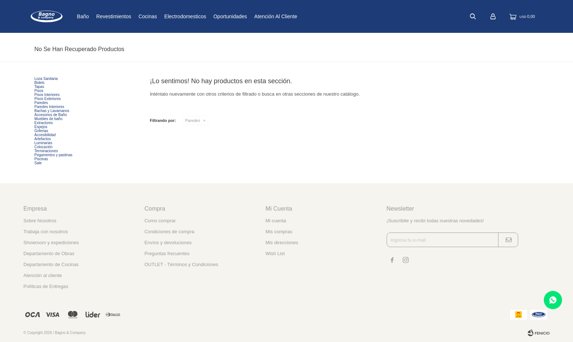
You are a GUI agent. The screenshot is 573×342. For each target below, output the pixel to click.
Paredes (192, 120)
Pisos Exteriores (47, 99)
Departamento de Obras (48, 253)
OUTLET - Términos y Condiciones (181, 264)
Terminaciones (46, 151)
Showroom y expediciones (51, 242)
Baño (107, 16)
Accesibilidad (45, 135)
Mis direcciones (281, 242)
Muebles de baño (48, 119)
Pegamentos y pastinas (53, 155)
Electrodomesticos (209, 16)
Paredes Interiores (49, 107)
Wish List (275, 253)
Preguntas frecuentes (167, 253)
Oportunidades (254, 16)
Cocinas (172, 16)
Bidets (39, 83)
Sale (38, 163)
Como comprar (160, 220)
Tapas (39, 87)
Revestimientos (137, 16)
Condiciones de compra (169, 231)
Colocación (43, 147)
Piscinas (41, 159)
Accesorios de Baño (50, 115)
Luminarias (43, 143)
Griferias (41, 131)
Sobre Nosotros (39, 220)
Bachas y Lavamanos (51, 111)
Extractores (43, 123)
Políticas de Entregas (45, 286)
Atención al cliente (300, 16)
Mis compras (278, 231)
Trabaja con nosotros (45, 231)
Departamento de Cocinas (51, 264)
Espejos (41, 127)
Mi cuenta (275, 220)
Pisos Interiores (47, 95)
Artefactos (42, 139)
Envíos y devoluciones (167, 242)
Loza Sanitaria (46, 79)
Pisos (38, 91)
